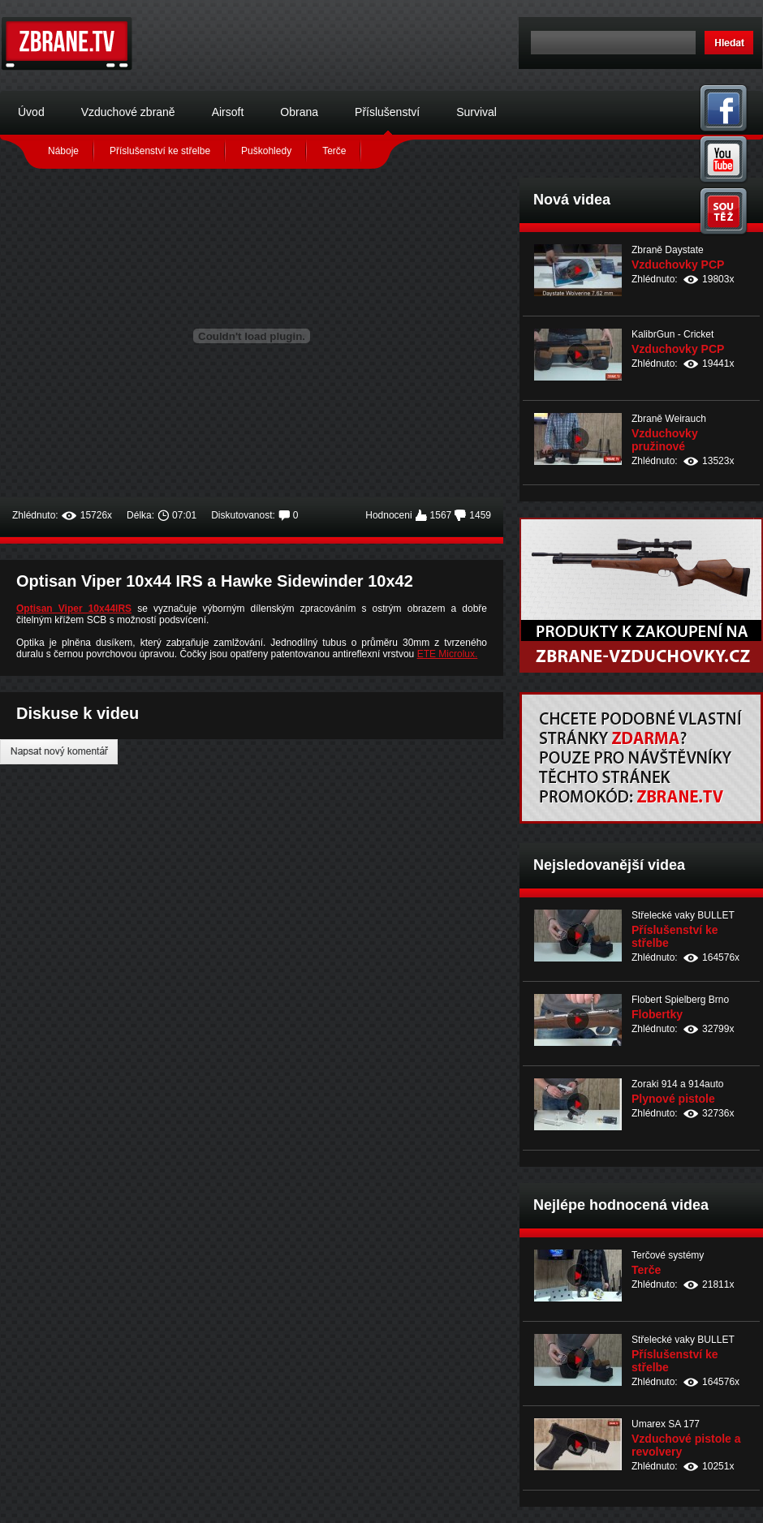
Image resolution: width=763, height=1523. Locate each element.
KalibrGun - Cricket (672, 334)
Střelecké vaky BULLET (683, 915)
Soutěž (724, 211)
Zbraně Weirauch (669, 418)
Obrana (299, 111)
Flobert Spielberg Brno (680, 999)
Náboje (63, 151)
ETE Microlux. (447, 654)
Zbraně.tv (67, 44)
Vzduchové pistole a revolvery (686, 1445)
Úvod (31, 111)
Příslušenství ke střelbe (160, 151)
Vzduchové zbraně (128, 111)
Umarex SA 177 (666, 1424)
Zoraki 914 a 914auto (677, 1084)
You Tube (724, 159)
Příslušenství (387, 111)
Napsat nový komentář (59, 751)
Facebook (724, 107)
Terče (334, 151)
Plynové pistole (673, 1098)
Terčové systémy (668, 1255)
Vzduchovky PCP (678, 264)
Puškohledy (266, 151)
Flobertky (657, 1014)
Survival (476, 111)
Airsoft (228, 111)
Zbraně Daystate (668, 250)
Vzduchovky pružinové (665, 440)
